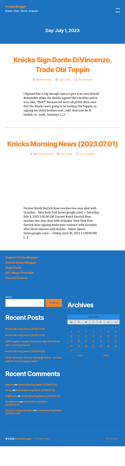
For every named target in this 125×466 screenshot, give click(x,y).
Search (8, 316)
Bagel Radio (14, 287)
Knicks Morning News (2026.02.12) (25, 370)
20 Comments (85, 89)
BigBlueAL (11, 415)
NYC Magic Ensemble (21, 292)
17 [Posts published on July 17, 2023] (71, 360)
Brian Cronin (45, 89)
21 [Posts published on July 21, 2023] (100, 360)
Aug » (106, 374)
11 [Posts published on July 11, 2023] (78, 355)
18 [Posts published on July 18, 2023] (78, 360)
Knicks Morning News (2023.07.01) (62, 158)
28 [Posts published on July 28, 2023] (100, 365)
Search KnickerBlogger (22, 282)
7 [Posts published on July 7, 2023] (100, 351)
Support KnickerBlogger (23, 277)
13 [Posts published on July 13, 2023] (93, 355)
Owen (8, 409)
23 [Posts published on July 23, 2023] (115, 360)
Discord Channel (17, 297)
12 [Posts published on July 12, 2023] (86, 355)
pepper (9, 404)
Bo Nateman (12, 421)
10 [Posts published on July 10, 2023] (71, 355)
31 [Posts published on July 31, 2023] (71, 370)
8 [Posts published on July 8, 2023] (108, 351)
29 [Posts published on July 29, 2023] (108, 365)
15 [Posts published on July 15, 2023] (108, 355)
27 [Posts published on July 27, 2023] (93, 365)
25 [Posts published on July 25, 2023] (78, 365)
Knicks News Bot (44, 173)
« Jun (79, 374)
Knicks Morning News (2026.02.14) (25, 348)
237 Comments (87, 173)
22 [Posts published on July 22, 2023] (108, 360)
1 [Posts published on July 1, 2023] (108, 346)
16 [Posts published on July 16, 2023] (115, 355)
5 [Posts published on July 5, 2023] (86, 351)
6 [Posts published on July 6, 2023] (93, 351)
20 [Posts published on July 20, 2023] (93, 360)
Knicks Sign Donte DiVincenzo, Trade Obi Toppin (62, 69)
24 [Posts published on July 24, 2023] (71, 365)
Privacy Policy (43, 458)
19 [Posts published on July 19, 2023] (86, 360)
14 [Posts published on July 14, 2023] (100, 355)
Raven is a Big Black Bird (19, 430)
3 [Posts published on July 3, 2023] (71, 351)
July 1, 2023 (65, 89)
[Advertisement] (62, 195)
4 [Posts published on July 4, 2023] (78, 351)
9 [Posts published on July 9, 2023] (116, 351)
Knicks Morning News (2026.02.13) (25, 354)
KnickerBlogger (16, 6)
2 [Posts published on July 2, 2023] (116, 346)
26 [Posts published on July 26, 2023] (86, 365)
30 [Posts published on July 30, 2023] (115, 365)
